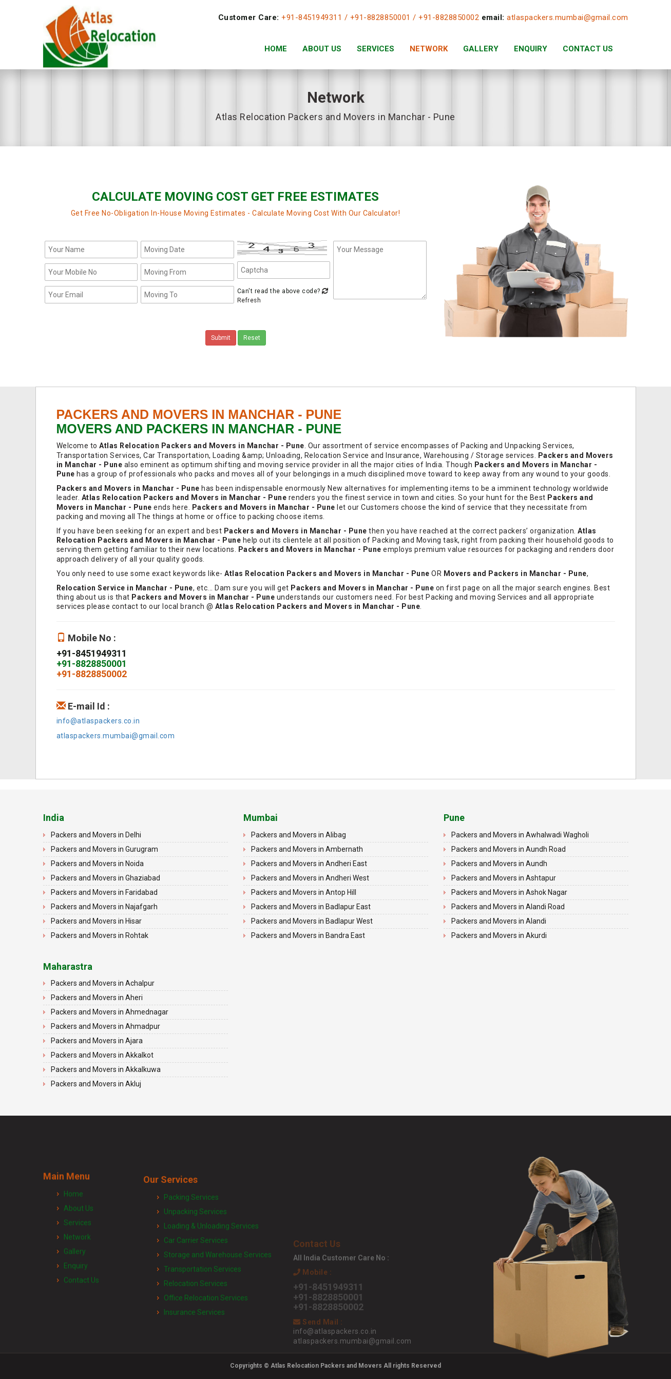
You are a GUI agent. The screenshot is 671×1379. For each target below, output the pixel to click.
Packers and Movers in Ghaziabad (105, 878)
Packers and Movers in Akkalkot (102, 1055)
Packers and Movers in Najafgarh (104, 907)
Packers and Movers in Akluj (96, 1084)
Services (375, 48)
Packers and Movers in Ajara (97, 1041)
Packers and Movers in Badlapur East (311, 907)
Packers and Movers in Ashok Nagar (509, 892)
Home (275, 48)
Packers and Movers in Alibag (298, 835)
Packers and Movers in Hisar (96, 921)
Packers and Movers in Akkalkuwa (106, 1069)
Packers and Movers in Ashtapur (503, 878)
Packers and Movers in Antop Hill (303, 892)
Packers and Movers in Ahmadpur (105, 1026)
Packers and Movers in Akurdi (499, 935)
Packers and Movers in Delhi (96, 835)
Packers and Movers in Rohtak (99, 935)
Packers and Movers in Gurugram (104, 849)
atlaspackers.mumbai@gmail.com (567, 17)
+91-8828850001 (380, 17)
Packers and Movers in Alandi (498, 921)
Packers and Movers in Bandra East (308, 935)
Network (429, 48)
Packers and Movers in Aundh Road (508, 849)
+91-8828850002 (448, 17)
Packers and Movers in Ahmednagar (109, 1012)
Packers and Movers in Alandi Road (508, 907)
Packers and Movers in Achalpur (103, 983)
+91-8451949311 (311, 17)
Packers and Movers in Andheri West (310, 878)
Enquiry (530, 48)
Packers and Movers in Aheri (97, 997)
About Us (321, 48)
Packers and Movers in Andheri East (309, 863)
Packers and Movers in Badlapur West (312, 921)
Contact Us (588, 48)
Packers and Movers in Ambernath (307, 849)
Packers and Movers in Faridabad (104, 892)
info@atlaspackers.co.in (98, 721)
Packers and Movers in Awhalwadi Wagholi (520, 835)
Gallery (481, 48)
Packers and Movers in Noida (97, 863)
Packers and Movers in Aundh (499, 863)
